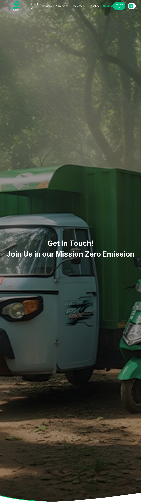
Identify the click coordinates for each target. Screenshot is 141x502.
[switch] (132, 6)
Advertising (62, 5)
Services (47, 5)
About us (34, 6)
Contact (108, 5)
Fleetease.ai (78, 5)
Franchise (94, 5)
